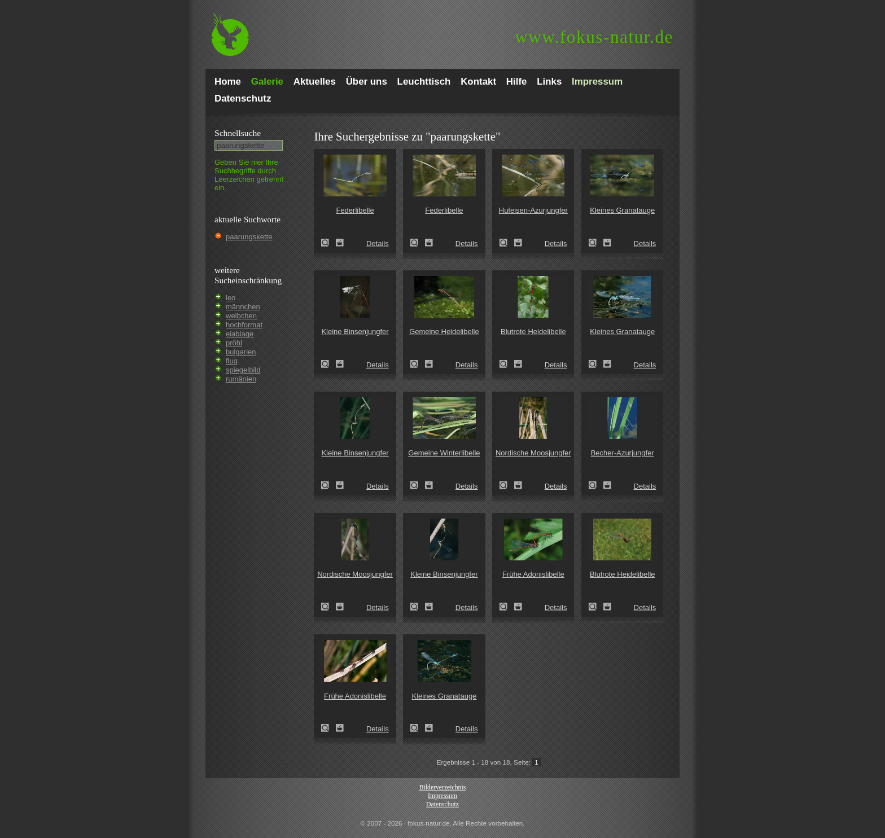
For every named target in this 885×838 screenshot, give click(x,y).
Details (377, 243)
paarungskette (249, 236)
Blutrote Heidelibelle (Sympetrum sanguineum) (507, 364)
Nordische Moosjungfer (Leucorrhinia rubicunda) (507, 485)
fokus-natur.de (594, 37)
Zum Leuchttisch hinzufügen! (340, 243)
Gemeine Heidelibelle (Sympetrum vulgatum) (417, 364)
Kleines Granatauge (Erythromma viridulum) (596, 243)
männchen (243, 306)
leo (230, 297)
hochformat (244, 325)
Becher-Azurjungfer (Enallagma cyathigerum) (596, 485)
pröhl (234, 343)
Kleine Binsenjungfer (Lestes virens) (328, 364)
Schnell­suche (237, 133)
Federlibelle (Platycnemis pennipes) (328, 243)
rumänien (241, 379)
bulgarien (241, 352)
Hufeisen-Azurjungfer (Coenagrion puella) (507, 243)
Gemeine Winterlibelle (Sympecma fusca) (417, 485)
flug (232, 361)
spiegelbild (243, 370)
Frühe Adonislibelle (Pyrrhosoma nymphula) (507, 607)
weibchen (241, 315)
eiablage (239, 334)
